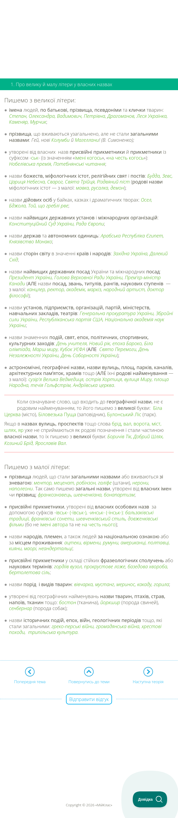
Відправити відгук (89, 699)
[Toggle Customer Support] (150, 799)
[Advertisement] (89, 37)
